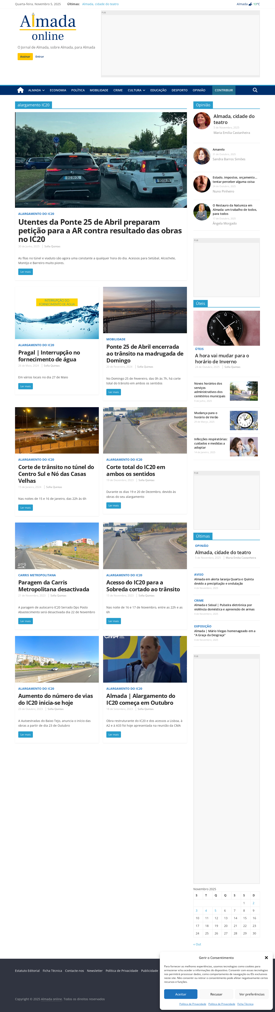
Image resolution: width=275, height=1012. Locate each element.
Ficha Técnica (245, 1004)
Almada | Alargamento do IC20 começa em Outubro (140, 699)
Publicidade (149, 970)
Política (78, 90)
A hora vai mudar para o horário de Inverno (222, 358)
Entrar (39, 56)
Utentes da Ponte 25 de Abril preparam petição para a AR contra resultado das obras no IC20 (100, 230)
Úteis (200, 303)
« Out (197, 944)
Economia (58, 90)
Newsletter (95, 970)
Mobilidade (99, 90)
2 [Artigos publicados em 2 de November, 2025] (253, 902)
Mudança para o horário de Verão (206, 415)
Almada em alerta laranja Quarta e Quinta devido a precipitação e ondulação (224, 581)
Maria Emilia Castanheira (232, 132)
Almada (34, 90)
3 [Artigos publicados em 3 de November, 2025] (196, 910)
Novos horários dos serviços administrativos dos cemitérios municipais (209, 389)
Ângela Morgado (225, 223)
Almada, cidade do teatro (100, 4)
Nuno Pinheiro (223, 191)
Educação (158, 90)
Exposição (202, 626)
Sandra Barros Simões (229, 159)
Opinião (199, 90)
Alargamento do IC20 (36, 214)
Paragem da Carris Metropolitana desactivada (53, 585)
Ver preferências (251, 994)
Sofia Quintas (52, 246)
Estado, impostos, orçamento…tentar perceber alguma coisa (235, 179)
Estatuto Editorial (27, 970)
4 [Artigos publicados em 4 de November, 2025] (206, 910)
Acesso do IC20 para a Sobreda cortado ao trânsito (143, 585)
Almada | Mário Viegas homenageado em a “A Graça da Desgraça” (224, 632)
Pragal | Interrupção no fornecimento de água (49, 356)
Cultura (134, 90)
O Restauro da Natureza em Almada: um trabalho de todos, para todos (235, 209)
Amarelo (219, 149)
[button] (266, 957)
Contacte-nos (74, 970)
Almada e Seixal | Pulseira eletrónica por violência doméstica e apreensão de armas (224, 607)
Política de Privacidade (192, 1004)
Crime (118, 90)
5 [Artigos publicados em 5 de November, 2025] (215, 910)
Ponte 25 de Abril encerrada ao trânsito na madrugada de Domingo (144, 353)
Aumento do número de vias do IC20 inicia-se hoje (55, 699)
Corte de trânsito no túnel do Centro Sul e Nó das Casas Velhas (56, 474)
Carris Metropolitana (37, 575)
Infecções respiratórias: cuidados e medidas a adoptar (210, 443)
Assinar (25, 56)
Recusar (216, 994)
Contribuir (224, 90)
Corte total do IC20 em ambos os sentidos (135, 470)
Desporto (180, 90)
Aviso (198, 574)
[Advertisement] (180, 45)
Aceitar (180, 994)
